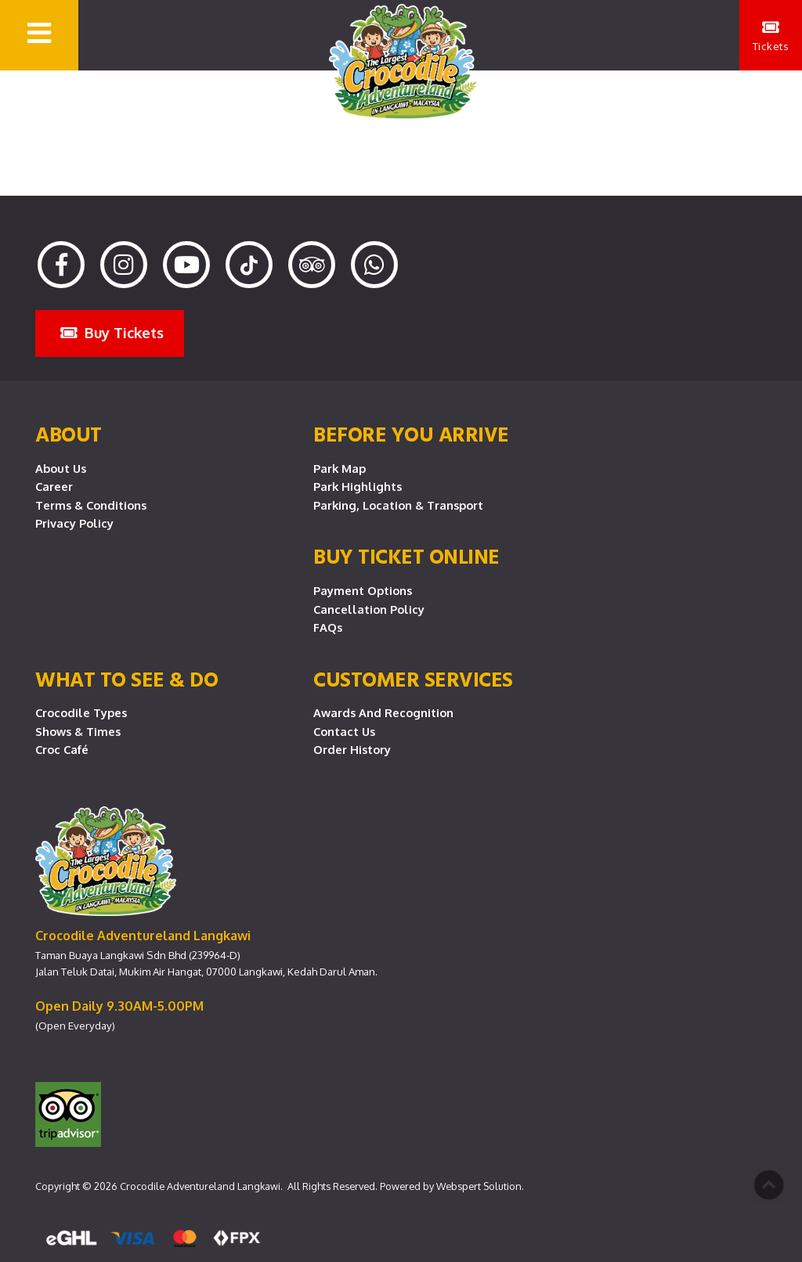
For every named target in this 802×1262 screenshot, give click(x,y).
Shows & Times (78, 731)
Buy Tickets (112, 332)
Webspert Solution (479, 1186)
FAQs (327, 627)
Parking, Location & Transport (398, 505)
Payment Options (362, 590)
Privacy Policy (74, 523)
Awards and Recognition (383, 712)
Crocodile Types (81, 712)
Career (54, 486)
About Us (60, 468)
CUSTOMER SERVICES (413, 678)
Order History (352, 749)
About (68, 433)
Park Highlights (357, 486)
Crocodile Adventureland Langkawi (200, 1186)
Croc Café (62, 749)
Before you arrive (411, 433)
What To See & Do (126, 678)
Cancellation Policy (368, 609)
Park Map (339, 468)
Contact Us (344, 731)
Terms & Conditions (90, 505)
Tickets (771, 36)
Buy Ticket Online (406, 556)
